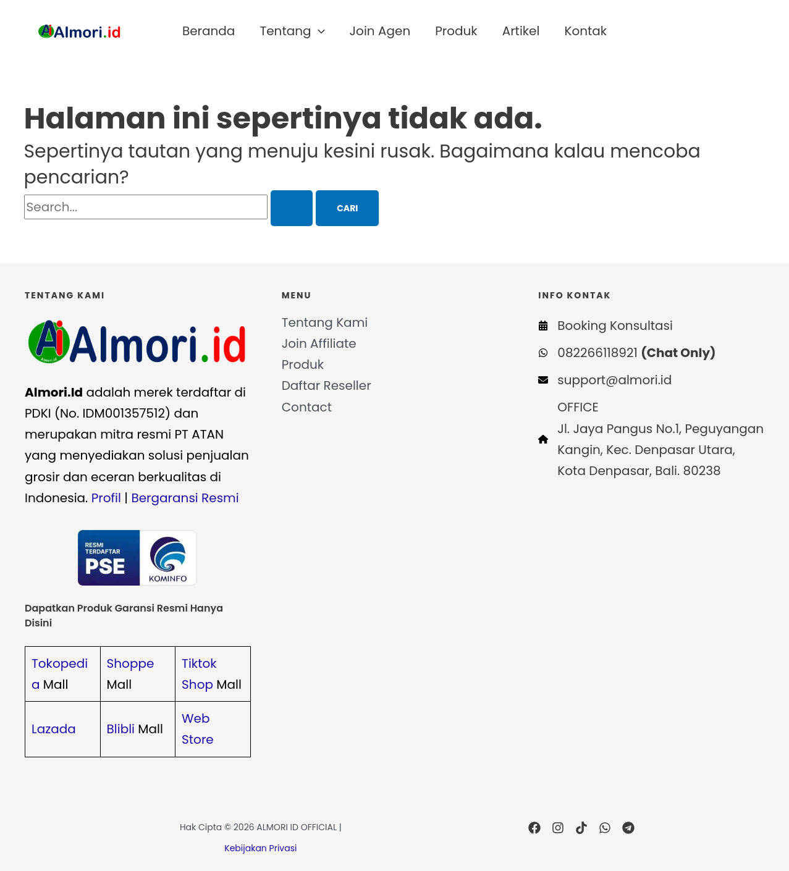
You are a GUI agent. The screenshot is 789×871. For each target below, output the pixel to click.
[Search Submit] (292, 208)
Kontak (585, 31)
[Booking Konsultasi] (605, 325)
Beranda (208, 31)
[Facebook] (534, 828)
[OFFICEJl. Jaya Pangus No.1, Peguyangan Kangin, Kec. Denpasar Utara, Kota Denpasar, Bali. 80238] (651, 439)
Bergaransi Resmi (184, 498)
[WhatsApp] (605, 828)
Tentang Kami (325, 322)
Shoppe (130, 663)
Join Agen (380, 31)
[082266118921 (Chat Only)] (626, 352)
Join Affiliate (319, 343)
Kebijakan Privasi (260, 848)
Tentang (291, 31)
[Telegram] (628, 828)
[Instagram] (558, 828)
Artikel (521, 31)
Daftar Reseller (326, 385)
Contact (307, 407)
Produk (456, 31)
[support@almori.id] (605, 379)
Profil (106, 498)
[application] (318, 31)
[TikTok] (581, 828)
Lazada (54, 729)
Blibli (121, 729)
